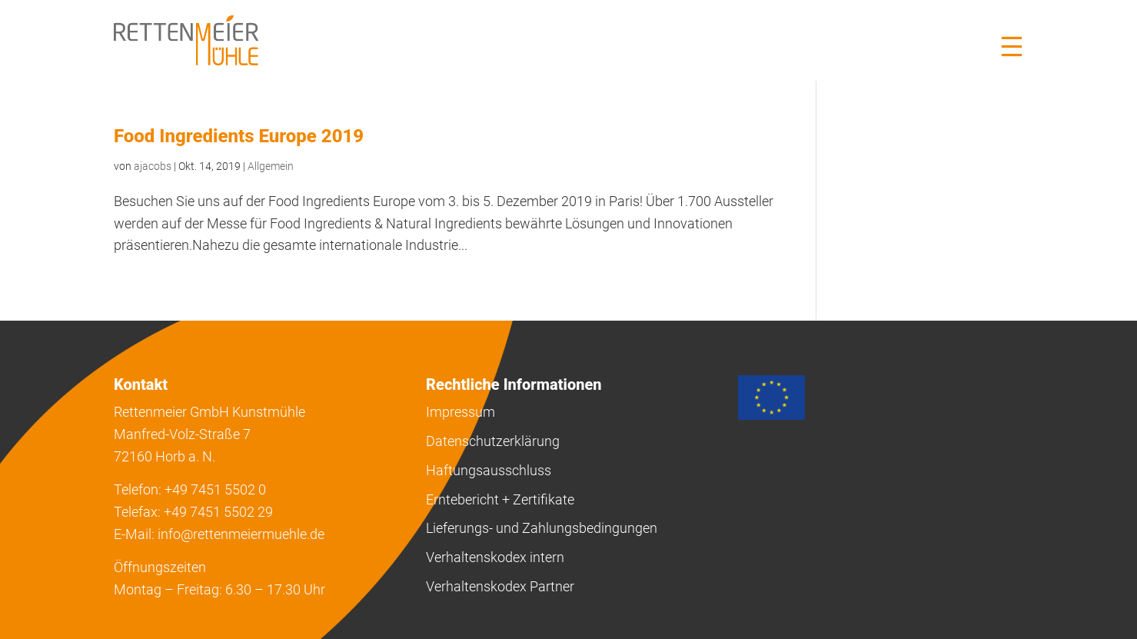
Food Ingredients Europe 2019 (239, 136)
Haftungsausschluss (488, 470)
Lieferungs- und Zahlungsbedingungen (541, 528)
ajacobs (152, 166)
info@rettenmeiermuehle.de (241, 534)
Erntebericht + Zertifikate (500, 499)
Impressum (460, 412)
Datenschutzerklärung (493, 441)
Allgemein (271, 166)
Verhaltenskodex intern (495, 557)
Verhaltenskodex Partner (500, 586)
